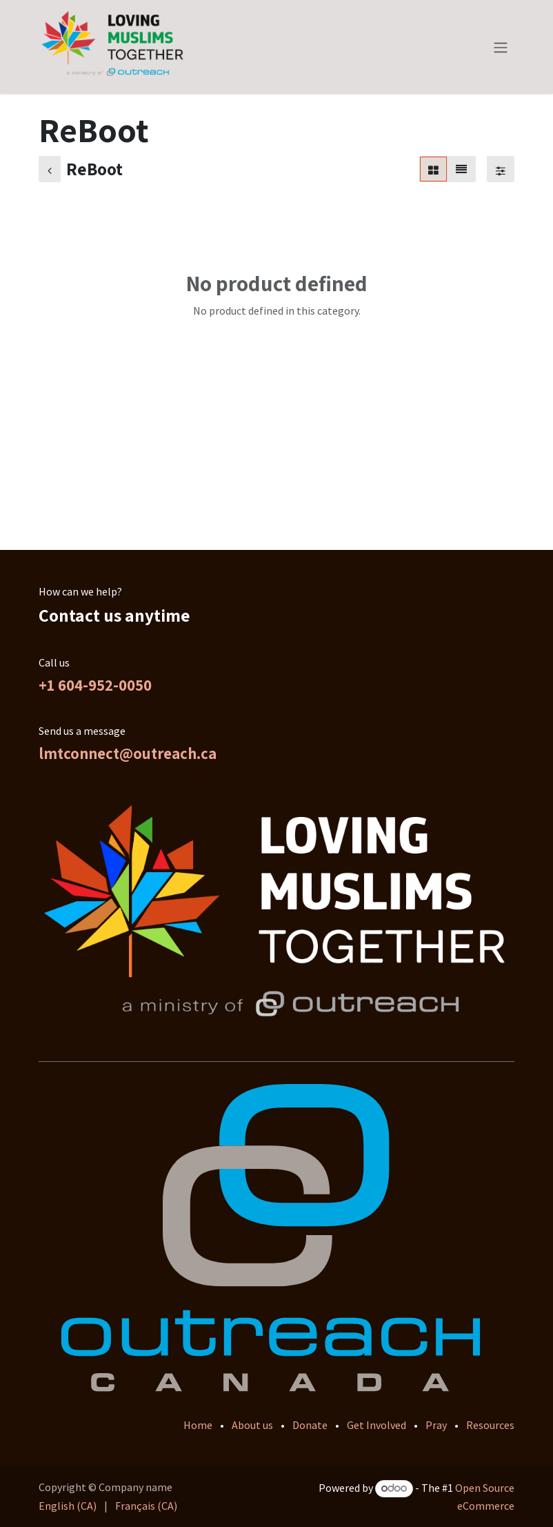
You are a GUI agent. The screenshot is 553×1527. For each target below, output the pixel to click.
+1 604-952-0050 (95, 685)
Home (197, 1425)
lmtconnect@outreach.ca (128, 753)
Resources (490, 1425)
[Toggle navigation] (500, 46)
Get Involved (376, 1425)
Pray (436, 1425)
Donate (310, 1425)
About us (252, 1425)
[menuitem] (68, 1505)
